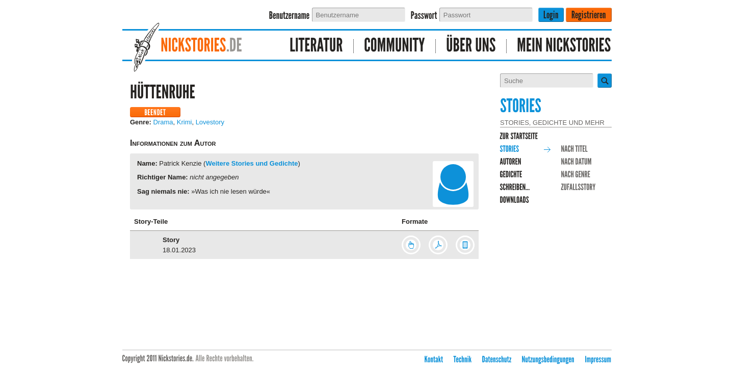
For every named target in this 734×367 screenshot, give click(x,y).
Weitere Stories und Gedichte (251, 163)
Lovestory (210, 122)
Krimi (184, 122)
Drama (163, 122)
